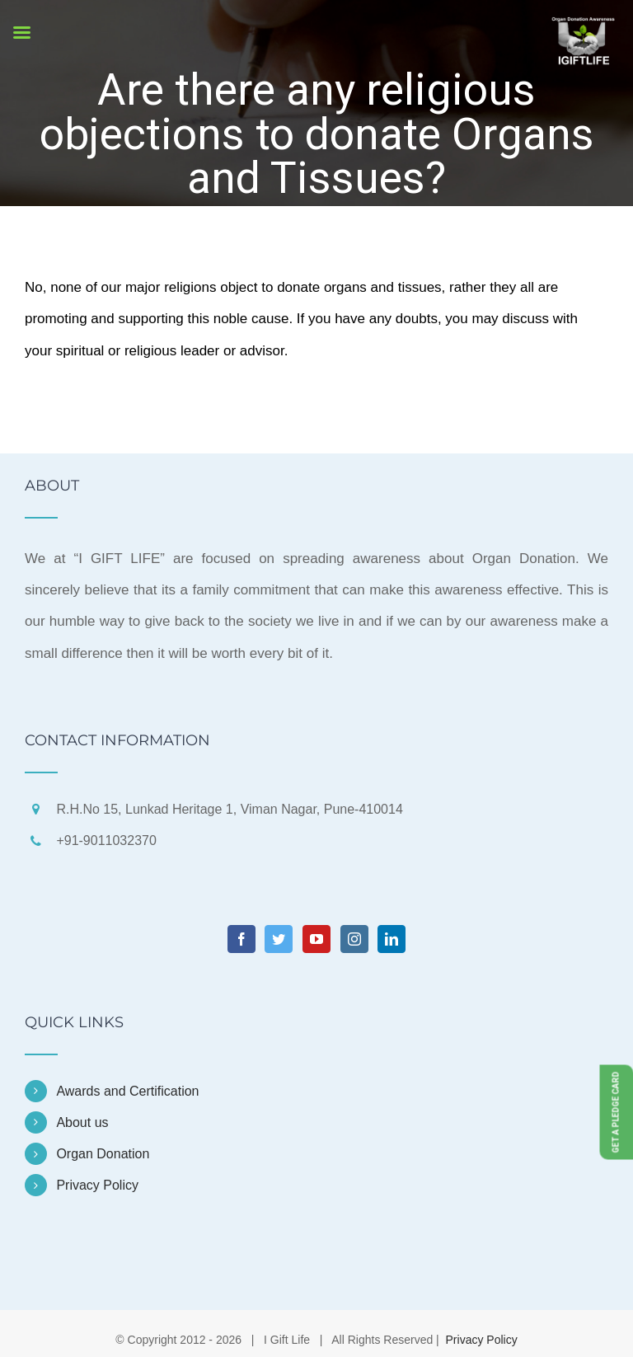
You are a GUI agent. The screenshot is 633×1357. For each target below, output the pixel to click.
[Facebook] (241, 939)
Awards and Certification (127, 1091)
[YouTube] (316, 939)
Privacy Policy (97, 1185)
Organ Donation (102, 1154)
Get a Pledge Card (616, 1112)
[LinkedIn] (391, 939)
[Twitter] (279, 939)
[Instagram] (354, 939)
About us (82, 1122)
